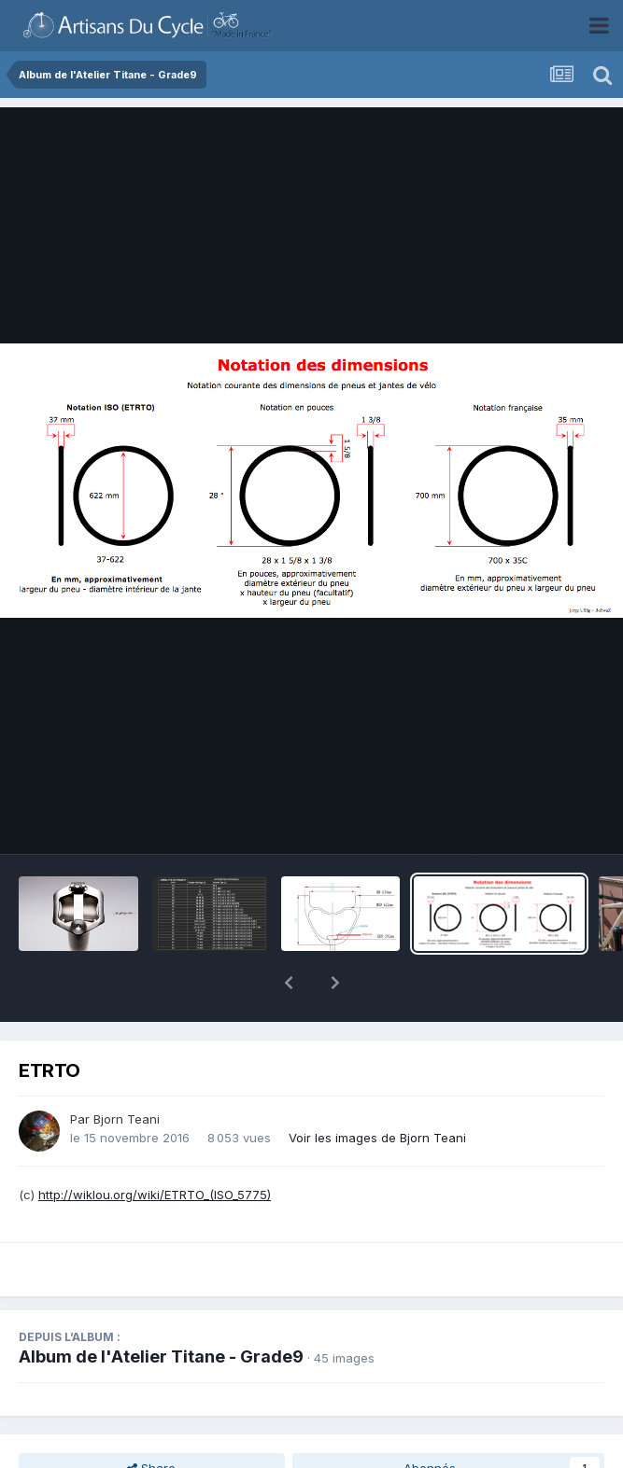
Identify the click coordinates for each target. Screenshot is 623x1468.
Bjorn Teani (126, 1118)
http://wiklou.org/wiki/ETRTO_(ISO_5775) (154, 1194)
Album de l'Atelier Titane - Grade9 (161, 1356)
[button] (288, 982)
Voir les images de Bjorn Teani (377, 1137)
